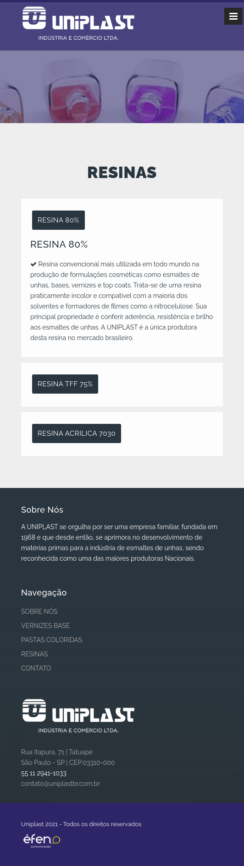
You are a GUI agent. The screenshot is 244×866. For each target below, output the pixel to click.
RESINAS (34, 654)
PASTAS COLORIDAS (51, 640)
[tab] (122, 220)
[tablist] (122, 327)
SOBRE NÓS (39, 611)
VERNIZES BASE (45, 625)
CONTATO (36, 668)
